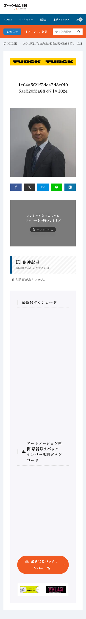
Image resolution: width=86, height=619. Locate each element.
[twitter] (29, 187)
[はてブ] (43, 187)
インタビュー (26, 19)
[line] (56, 187)
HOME (7, 19)
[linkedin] (70, 187)
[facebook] (16, 187)
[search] (79, 32)
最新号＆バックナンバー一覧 (44, 565)
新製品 (43, 19)
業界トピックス (61, 19)
